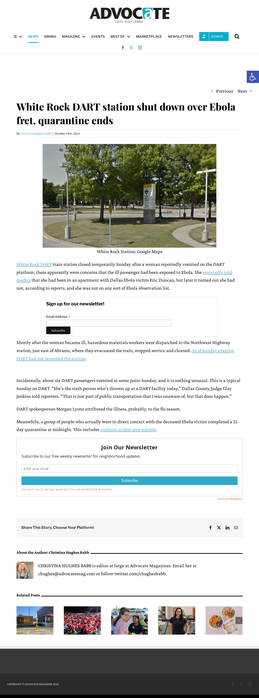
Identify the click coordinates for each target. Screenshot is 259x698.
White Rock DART (34, 264)
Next (242, 91)
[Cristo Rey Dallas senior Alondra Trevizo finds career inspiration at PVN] (176, 609)
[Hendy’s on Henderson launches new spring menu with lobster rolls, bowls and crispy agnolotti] (224, 609)
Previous (224, 91)
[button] (253, 77)
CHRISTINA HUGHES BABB (64, 565)
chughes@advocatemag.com (66, 573)
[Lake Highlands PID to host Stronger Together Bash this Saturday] (129, 609)
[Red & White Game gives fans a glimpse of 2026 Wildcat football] (82, 609)
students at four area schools (128, 429)
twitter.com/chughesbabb (140, 573)
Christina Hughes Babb (35, 133)
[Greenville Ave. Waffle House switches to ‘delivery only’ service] (34, 609)
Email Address (58, 317)
